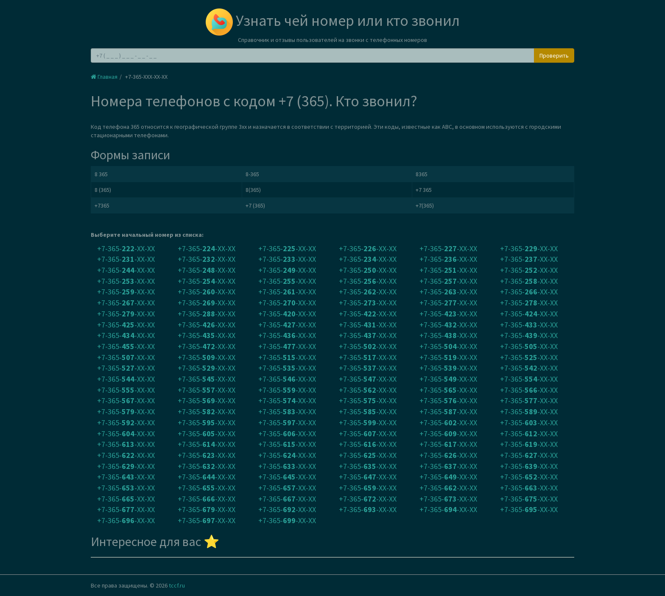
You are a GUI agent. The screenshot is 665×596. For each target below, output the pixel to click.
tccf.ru (177, 585)
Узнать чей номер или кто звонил (333, 20)
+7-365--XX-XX (126, 248)
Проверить (554, 55)
